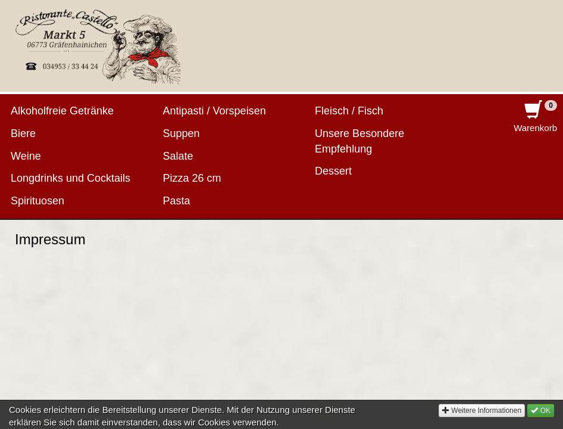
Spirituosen (37, 201)
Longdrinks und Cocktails (70, 178)
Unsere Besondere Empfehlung (359, 141)
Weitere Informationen (481, 418)
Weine (26, 156)
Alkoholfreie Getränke (62, 111)
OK (541, 418)
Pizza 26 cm (192, 178)
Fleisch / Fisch (349, 111)
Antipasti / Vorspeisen (214, 111)
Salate (178, 156)
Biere (23, 133)
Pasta (176, 201)
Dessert (333, 171)
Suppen (181, 133)
